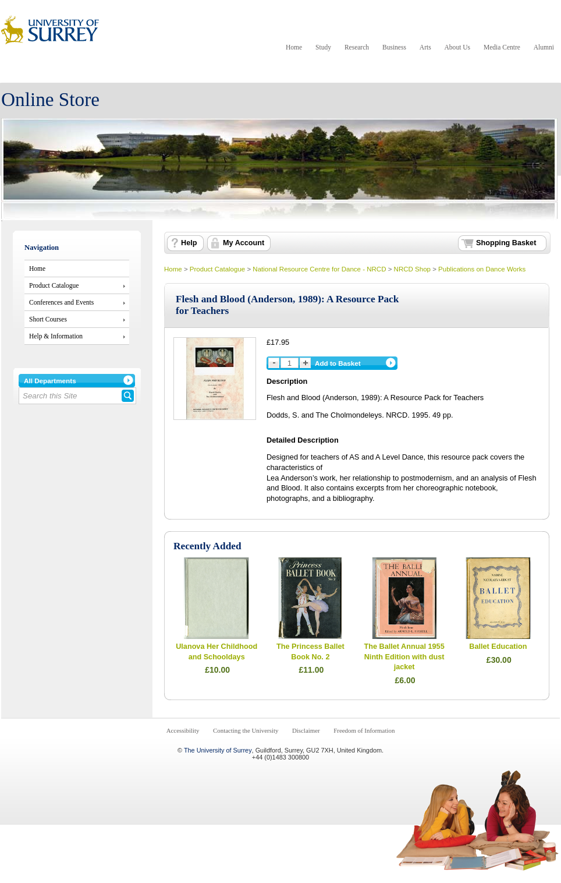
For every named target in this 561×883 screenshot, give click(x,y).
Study (323, 47)
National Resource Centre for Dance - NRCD (319, 269)
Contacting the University (245, 730)
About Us (457, 47)
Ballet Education (498, 646)
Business (394, 47)
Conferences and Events (61, 302)
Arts (425, 47)
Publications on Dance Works (482, 269)
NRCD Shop (412, 269)
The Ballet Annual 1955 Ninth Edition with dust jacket (404, 656)
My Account (243, 243)
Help (189, 243)
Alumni (544, 47)
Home (294, 47)
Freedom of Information (364, 730)
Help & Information (56, 336)
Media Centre (502, 47)
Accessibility (183, 730)
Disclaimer (306, 730)
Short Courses (48, 319)
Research (357, 47)
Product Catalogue (54, 285)
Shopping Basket (506, 243)
